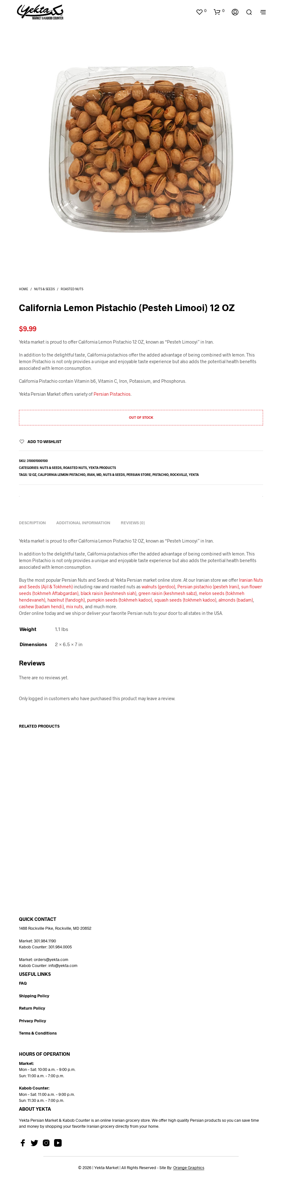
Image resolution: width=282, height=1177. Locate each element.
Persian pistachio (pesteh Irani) (208, 586)
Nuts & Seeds (44, 289)
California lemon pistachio (61, 475)
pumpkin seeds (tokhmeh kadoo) (119, 600)
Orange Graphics (188, 1167)
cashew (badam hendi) (41, 606)
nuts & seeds (114, 475)
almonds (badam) (235, 600)
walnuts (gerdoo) (158, 586)
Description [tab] (32, 522)
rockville (178, 475)
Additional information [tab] (83, 522)
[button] (201, 11)
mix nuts (74, 606)
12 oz (32, 475)
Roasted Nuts (72, 289)
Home (23, 289)
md (98, 475)
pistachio (160, 475)
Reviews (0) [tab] (133, 522)
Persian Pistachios (112, 394)
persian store (138, 475)
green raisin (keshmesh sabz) (167, 593)
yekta (194, 475)
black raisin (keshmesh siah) (108, 593)
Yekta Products (102, 468)
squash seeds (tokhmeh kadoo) (185, 600)
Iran (91, 475)
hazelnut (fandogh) (66, 600)
